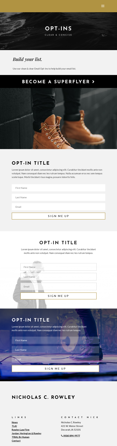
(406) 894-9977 (70, 435)
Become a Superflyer (58, 81)
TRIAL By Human (20, 437)
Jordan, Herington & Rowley (26, 433)
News (15, 422)
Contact (16, 440)
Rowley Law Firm (20, 429)
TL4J (14, 426)
